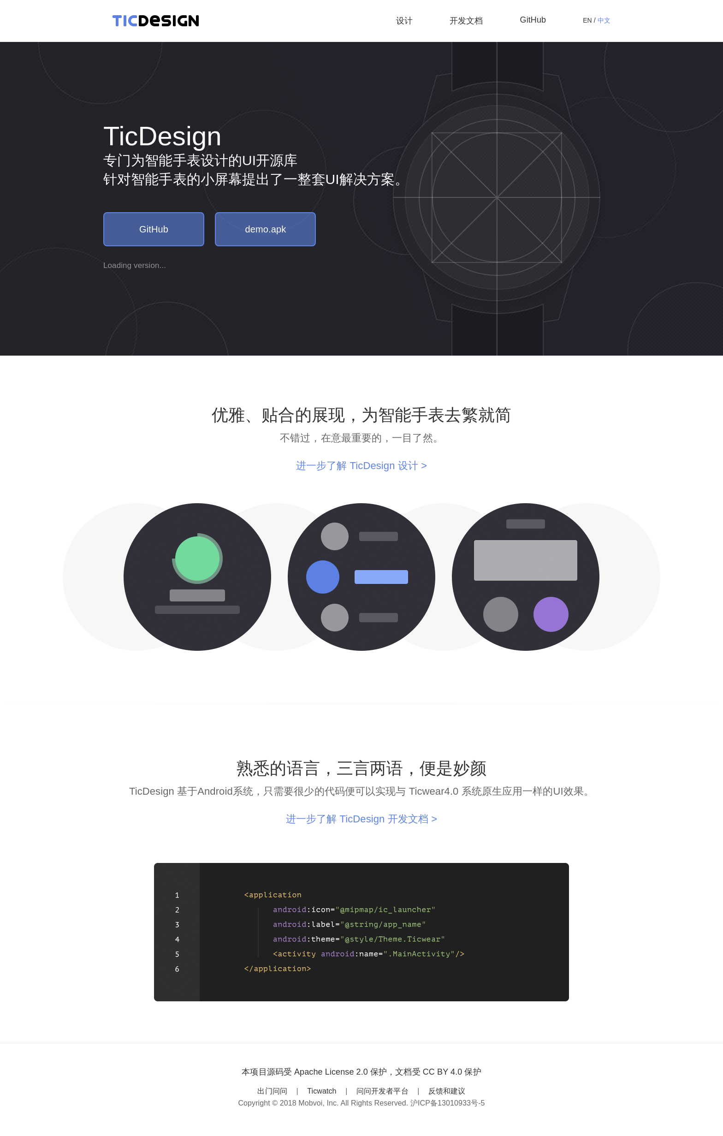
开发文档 (466, 20)
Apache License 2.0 (331, 1072)
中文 (604, 20)
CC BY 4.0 (442, 1072)
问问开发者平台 (382, 1091)
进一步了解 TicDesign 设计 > (361, 465)
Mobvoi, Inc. (318, 1103)
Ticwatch (321, 1091)
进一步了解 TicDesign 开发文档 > (361, 819)
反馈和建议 (447, 1091)
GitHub (533, 19)
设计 (404, 20)
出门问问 (272, 1091)
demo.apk (265, 229)
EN (587, 20)
